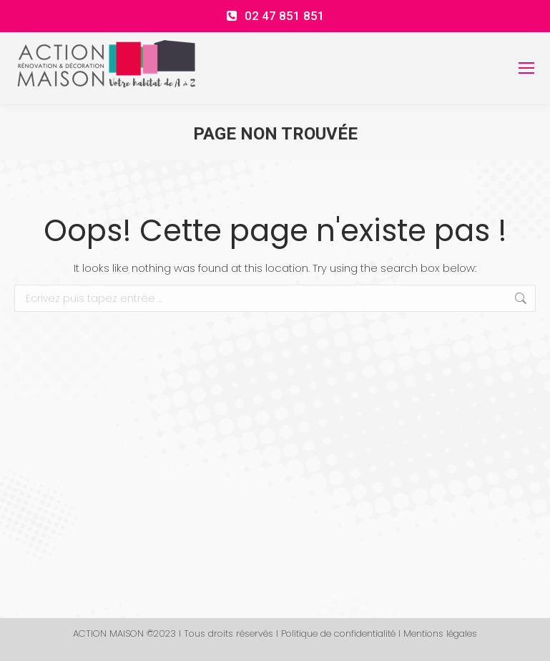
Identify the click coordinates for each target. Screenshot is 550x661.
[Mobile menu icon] (526, 68)
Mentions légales (440, 633)
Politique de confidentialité (338, 633)
